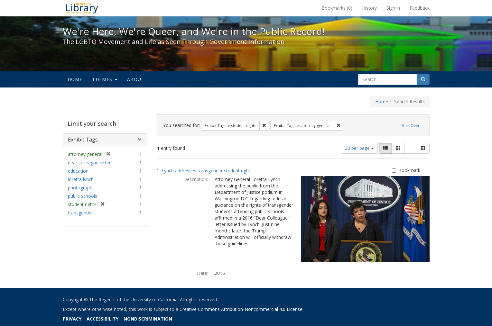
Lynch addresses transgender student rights (207, 171)
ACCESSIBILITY (102, 319)
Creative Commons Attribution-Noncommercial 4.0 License (241, 309)
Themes (104, 79)
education (78, 171)
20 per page (359, 148)
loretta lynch (81, 179)
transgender (80, 213)
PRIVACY (72, 319)
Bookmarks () (336, 8)
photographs (81, 188)
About (136, 79)
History (369, 8)
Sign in (393, 8)
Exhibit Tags (83, 139)
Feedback (420, 8)
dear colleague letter (89, 162)
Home (75, 79)
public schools (82, 196)
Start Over (410, 125)
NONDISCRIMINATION (148, 319)
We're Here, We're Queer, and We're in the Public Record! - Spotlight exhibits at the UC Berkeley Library (82, 8)
